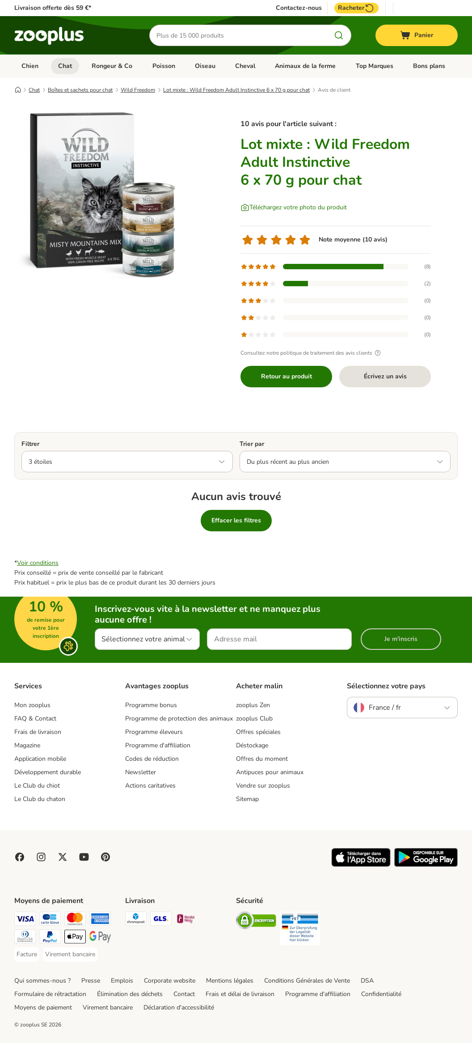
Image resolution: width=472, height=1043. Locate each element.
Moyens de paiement (43, 1007)
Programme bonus (151, 705)
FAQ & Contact (35, 718)
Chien (29, 66)
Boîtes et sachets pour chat (80, 89)
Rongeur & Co (112, 66)
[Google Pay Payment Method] (100, 938)
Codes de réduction (152, 759)
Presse (90, 980)
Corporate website (169, 980)
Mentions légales (229, 980)
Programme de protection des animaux (179, 718)
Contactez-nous (299, 8)
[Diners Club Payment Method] (25, 938)
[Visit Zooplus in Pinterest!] (105, 857)
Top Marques (374, 66)
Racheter (356, 8)
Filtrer (30, 444)
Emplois (122, 980)
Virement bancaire (108, 1007)
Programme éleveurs (154, 732)
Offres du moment (262, 759)
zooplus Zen (253, 705)
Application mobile (40, 759)
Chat (65, 66)
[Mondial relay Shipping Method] (186, 920)
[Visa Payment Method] (25, 920)
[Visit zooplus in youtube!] (84, 857)
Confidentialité (381, 994)
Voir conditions (38, 563)
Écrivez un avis (385, 376)
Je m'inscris (400, 639)
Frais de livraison (37, 732)
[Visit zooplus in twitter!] (62, 857)
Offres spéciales (258, 732)
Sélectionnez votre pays (386, 686)
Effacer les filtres (236, 520)
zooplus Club (254, 718)
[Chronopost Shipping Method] (136, 920)
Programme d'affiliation (157, 745)
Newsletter (140, 772)
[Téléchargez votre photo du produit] (293, 207)
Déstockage (252, 745)
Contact (184, 994)
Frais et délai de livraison (240, 994)
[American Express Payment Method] (100, 920)
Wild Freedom (138, 89)
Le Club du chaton (39, 799)
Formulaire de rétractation (50, 994)
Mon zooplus (32, 705)
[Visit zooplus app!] (361, 865)
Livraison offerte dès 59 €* (52, 8)
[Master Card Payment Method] (75, 920)
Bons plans (429, 66)
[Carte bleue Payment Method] (50, 920)
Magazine (27, 745)
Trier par (252, 444)
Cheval (245, 66)
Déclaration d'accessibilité (178, 1007)
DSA (367, 980)
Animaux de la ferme (305, 66)
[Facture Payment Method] (27, 954)
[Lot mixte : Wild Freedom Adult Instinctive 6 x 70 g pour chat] (99, 194)
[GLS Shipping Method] (161, 920)
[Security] (256, 922)
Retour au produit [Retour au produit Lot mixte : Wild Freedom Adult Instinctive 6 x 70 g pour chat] (286, 376)
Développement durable (47, 772)
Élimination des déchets (130, 994)
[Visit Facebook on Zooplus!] (19, 857)
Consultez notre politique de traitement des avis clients (311, 352)
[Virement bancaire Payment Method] (70, 954)
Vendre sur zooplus (263, 785)
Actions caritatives (150, 785)
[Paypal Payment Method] (50, 938)
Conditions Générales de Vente (307, 980)
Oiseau (205, 66)
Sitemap (247, 799)
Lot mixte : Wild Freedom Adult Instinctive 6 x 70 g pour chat (236, 89)
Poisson (163, 66)
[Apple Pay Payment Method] (75, 938)
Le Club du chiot (37, 785)
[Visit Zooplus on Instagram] (41, 857)
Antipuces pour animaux (269, 772)
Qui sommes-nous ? (42, 980)
